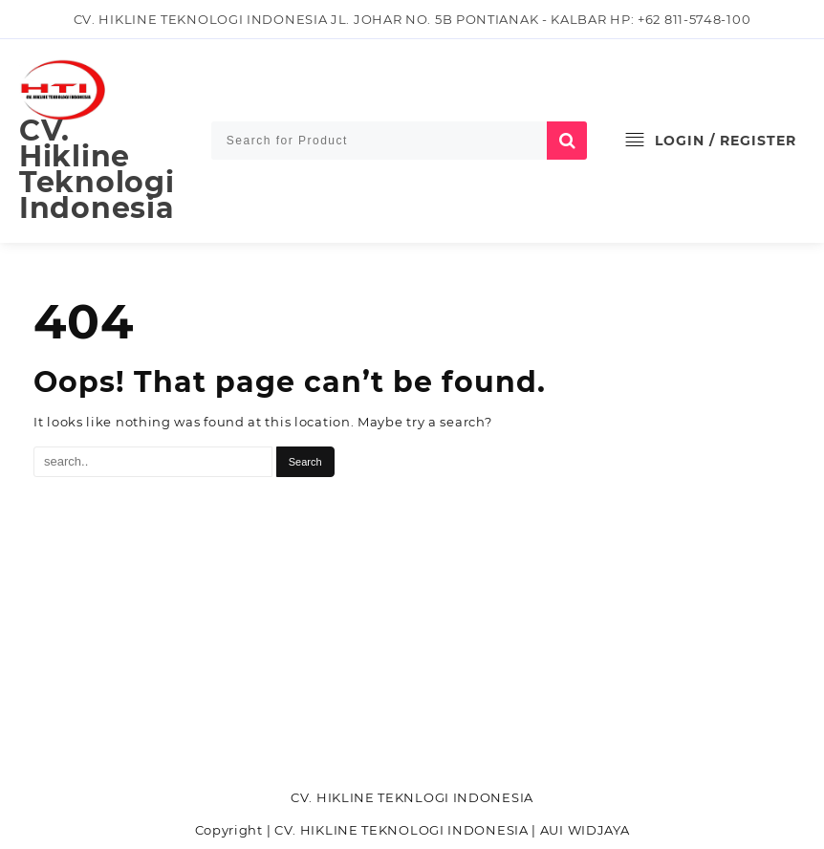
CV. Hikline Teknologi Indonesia (96, 169)
